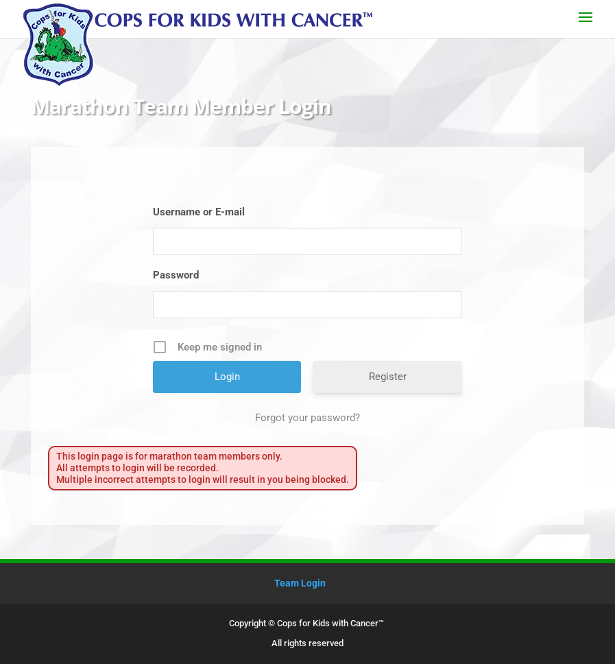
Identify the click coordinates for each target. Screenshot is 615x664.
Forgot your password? (307, 418)
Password (176, 275)
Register (388, 376)
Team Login (300, 583)
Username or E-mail (199, 212)
